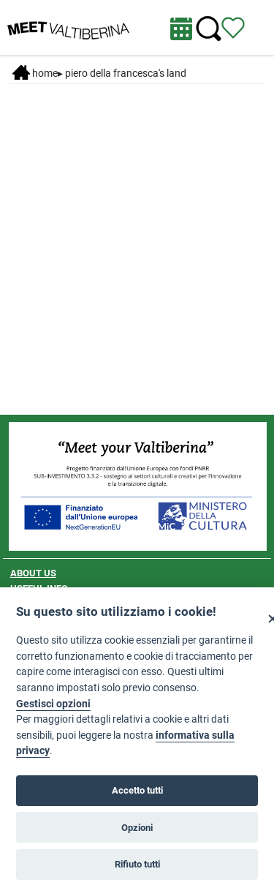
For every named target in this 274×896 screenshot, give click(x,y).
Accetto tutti (137, 790)
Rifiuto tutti (137, 864)
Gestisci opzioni (53, 704)
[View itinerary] (233, 27)
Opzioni (137, 827)
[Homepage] (68, 26)
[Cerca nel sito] (208, 29)
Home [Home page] (35, 73)
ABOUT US (33, 573)
